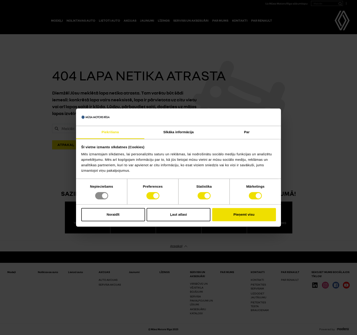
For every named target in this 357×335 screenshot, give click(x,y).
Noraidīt (113, 215)
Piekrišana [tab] (110, 132)
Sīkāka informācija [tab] (178, 132)
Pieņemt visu (244, 215)
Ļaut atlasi (178, 215)
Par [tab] (247, 132)
